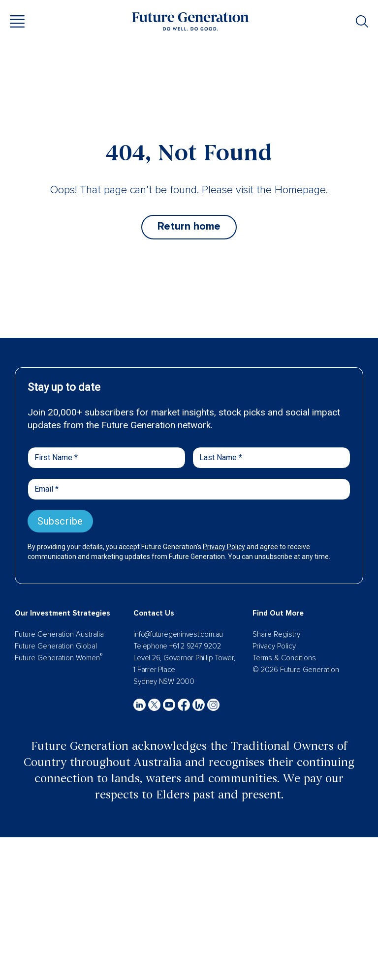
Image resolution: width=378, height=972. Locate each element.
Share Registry (276, 634)
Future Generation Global (56, 646)
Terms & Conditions (284, 657)
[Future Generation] (190, 20)
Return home (189, 226)
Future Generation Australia (59, 634)
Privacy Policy (274, 646)
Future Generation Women (58, 657)
